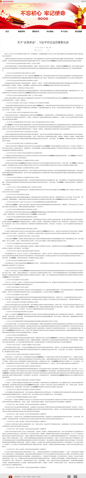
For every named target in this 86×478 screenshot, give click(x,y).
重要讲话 (35, 31)
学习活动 (64, 31)
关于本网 (23, 476)
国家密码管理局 (17, 476)
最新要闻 (21, 31)
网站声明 (29, 476)
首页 (7, 31)
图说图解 (78, 31)
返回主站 (83, 1)
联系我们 (39, 476)
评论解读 (50, 31)
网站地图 (34, 476)
